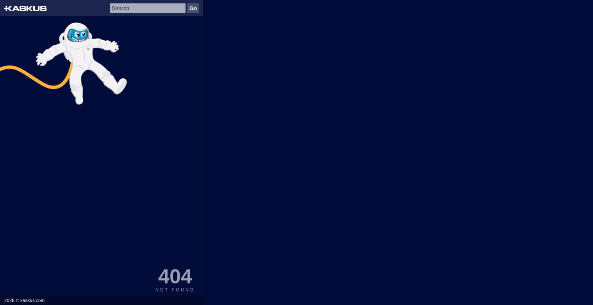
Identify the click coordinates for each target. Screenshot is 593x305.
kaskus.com (32, 300)
